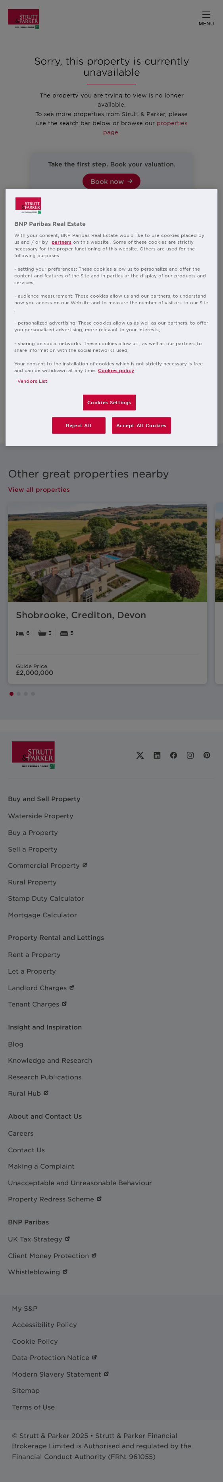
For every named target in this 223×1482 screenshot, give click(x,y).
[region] (111, 317)
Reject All (79, 425)
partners (61, 241)
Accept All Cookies (141, 425)
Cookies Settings (109, 402)
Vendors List (32, 381)
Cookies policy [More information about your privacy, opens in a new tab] (116, 369)
